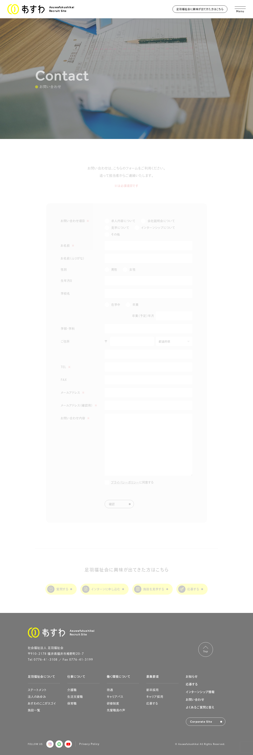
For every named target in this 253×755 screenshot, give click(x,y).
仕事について (76, 677)
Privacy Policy (89, 744)
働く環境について (118, 677)
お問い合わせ (195, 700)
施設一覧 (34, 710)
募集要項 (152, 677)
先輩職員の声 (116, 710)
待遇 (110, 690)
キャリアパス (115, 697)
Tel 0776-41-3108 (43, 660)
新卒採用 (152, 690)
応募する (152, 703)
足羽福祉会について (41, 677)
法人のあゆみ (37, 697)
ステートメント (37, 690)
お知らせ (192, 677)
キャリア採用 (154, 697)
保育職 (72, 703)
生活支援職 (75, 697)
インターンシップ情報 (200, 692)
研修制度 (113, 703)
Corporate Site (201, 721)
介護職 (72, 690)
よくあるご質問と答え (200, 707)
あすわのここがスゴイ (42, 703)
